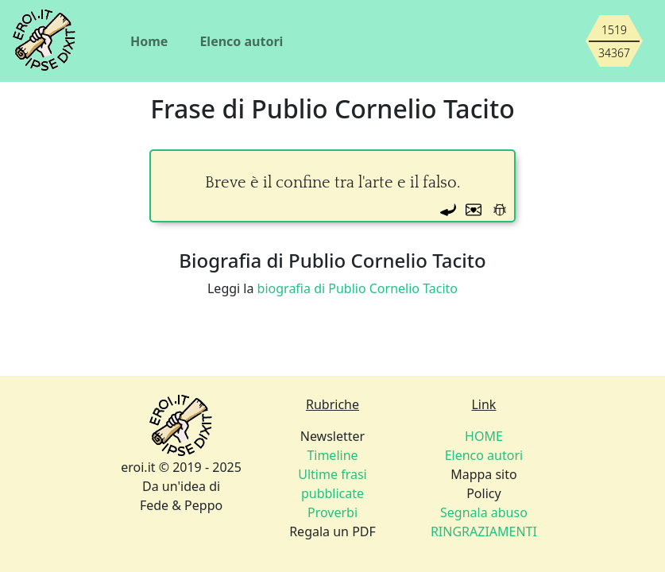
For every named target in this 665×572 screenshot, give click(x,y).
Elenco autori (241, 41)
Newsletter (332, 436)
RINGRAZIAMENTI (484, 531)
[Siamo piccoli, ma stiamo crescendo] (614, 41)
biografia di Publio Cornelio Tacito (357, 288)
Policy (483, 493)
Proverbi (332, 512)
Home (149, 41)
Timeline (332, 455)
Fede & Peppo (181, 505)
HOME (484, 436)
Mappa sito (483, 474)
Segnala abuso (484, 512)
